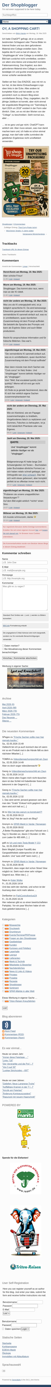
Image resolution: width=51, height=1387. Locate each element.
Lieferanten (14, 958)
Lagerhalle (14, 951)
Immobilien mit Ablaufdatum (15, 1356)
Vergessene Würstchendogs (34, 234)
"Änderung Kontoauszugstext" (16, 1093)
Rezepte (13, 981)
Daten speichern (12, 1329)
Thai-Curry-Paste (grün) (27, 227)
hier (36, 530)
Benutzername (10, 1302)
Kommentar (7, 583)
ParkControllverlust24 (26, 896)
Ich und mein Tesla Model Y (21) (25, 843)
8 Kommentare (19, 224)
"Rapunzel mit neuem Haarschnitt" (18, 1097)
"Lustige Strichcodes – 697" (15, 1070)
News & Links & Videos (20, 971)
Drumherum (15, 932)
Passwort (7, 1306)
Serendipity (16, 1380)
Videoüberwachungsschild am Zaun (30, 759)
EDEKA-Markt (9, 1350)
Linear (25, 266)
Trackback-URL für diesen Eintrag (15, 249)
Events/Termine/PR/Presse (22, 935)
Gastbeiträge (15, 941)
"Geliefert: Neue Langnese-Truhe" (18, 1084)
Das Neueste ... (9, 717)
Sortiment (13, 988)
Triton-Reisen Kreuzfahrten (22, 1001)
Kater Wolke (17, 880)
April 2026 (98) (9, 708)
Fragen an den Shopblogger (22, 938)
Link (10, 279)
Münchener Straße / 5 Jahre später (20, 231)
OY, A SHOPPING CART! (21, 28)
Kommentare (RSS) (14, 1034)
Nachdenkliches (17, 968)
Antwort (17, 279)
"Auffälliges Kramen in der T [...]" (17, 1087)
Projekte (13, 978)
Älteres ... (6, 721)
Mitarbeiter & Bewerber (20, 965)
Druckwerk (14, 928)
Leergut (13, 955)
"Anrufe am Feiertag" (12, 1090)
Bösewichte (14, 925)
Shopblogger (7, 224)
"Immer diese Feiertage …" (15, 1057)
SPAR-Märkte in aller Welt (21, 991)
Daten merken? (11, 646)
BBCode (6, 626)
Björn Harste (21, 33)
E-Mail (5, 567)
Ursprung (19, 400)
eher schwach (29, 475)
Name (5, 559)
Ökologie (6, 1353)
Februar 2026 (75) (11, 714)
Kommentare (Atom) (14, 1038)
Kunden (13, 945)
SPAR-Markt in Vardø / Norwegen (30, 824)
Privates (13, 975)
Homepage (7, 575)
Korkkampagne (9, 1346)
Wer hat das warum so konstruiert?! (25, 812)
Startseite (6, 1343)
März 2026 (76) (9, 711)
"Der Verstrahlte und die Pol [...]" (17, 1064)
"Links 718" (7, 1060)
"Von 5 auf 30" (9, 1067)
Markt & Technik (17, 961)
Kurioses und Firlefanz (20, 948)
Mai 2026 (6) (8, 704)
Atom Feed (10, 1031)
